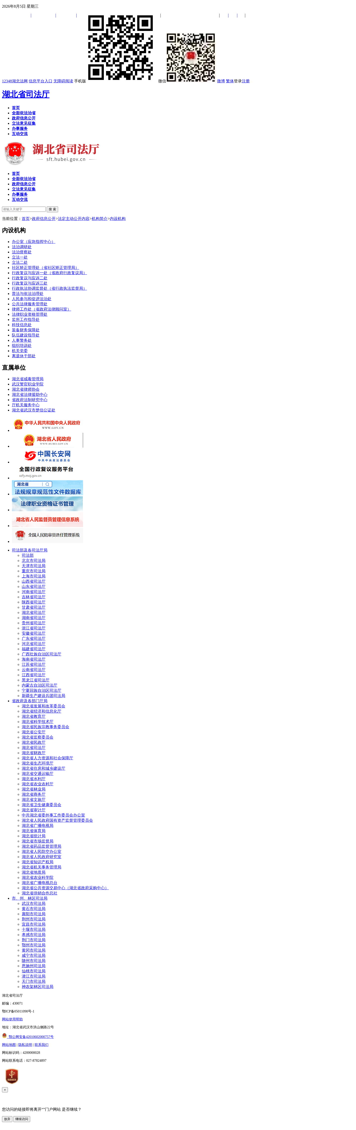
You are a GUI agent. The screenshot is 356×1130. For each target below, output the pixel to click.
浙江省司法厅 (33, 628)
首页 (26, 218)
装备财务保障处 (26, 330)
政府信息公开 (44, 218)
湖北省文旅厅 (33, 799)
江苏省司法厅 (33, 664)
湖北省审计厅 (33, 810)
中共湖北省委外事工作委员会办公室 (53, 815)
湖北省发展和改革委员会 (43, 706)
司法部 (28, 555)
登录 (238, 81)
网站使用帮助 (12, 1019)
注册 (246, 81)
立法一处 (20, 257)
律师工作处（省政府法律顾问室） (41, 309)
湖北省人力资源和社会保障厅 (47, 758)
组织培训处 (22, 345)
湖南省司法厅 (33, 618)
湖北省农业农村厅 (37, 784)
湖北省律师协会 (26, 389)
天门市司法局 (33, 981)
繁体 (230, 81)
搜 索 (52, 209)
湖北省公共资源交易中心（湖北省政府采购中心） (65, 888)
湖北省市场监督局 (37, 841)
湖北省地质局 (33, 872)
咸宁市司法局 (33, 955)
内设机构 (118, 218)
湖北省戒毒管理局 (28, 379)
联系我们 (41, 1045)
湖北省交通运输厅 (37, 773)
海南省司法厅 (33, 659)
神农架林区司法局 (37, 987)
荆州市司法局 (33, 919)
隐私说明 (25, 1045)
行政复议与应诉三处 (29, 283)
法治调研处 (22, 247)
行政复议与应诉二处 (29, 278)
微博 (221, 81)
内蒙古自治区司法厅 (39, 685)
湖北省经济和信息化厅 (41, 711)
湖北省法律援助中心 (29, 394)
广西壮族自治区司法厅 (41, 654)
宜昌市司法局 (33, 924)
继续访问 (21, 1119)
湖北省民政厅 (33, 742)
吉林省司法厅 (33, 597)
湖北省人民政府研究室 (41, 857)
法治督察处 (22, 252)
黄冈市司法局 (33, 950)
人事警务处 (22, 340)
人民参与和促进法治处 (31, 299)
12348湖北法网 (15, 81)
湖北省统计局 (33, 836)
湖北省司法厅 (25, 94)
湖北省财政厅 (33, 753)
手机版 (115, 81)
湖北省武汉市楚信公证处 (33, 410)
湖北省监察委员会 (37, 737)
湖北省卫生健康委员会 (41, 805)
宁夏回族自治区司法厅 (41, 690)
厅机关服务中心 (26, 405)
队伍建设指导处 (26, 335)
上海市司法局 (33, 576)
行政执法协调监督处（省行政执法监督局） (49, 288)
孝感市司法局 (33, 935)
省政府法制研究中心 (29, 400)
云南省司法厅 (33, 670)
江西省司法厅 (33, 675)
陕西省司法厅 (33, 602)
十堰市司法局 (33, 929)
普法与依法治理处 (28, 293)
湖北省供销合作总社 (39, 893)
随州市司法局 (33, 961)
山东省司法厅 (33, 586)
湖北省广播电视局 (37, 825)
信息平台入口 (40, 81)
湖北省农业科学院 (37, 877)
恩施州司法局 (33, 966)
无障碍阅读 (63, 81)
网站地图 (9, 1045)
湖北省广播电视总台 (39, 883)
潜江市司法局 (33, 976)
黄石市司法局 (33, 909)
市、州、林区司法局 (29, 898)
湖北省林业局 (33, 789)
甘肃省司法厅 (33, 607)
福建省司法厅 (33, 649)
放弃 (7, 1119)
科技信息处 (22, 325)
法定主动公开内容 (73, 218)
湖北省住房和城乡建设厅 (43, 768)
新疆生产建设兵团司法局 (43, 696)
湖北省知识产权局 (37, 862)
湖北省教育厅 (33, 716)
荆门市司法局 (33, 940)
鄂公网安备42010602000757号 (28, 1037)
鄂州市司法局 (33, 945)
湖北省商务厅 (33, 794)
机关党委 (20, 351)
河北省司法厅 (33, 644)
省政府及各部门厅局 (29, 701)
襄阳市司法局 (33, 914)
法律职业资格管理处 (29, 314)
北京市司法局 (33, 560)
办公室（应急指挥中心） (33, 242)
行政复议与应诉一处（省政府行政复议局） (49, 273)
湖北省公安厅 (33, 732)
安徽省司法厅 (33, 633)
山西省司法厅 (33, 581)
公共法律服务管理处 (29, 304)
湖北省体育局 (33, 831)
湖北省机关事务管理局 (41, 867)
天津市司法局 (33, 566)
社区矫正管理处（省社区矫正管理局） (45, 267)
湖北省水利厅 (33, 779)
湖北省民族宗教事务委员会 (45, 727)
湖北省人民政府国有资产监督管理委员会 (57, 820)
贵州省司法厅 (33, 623)
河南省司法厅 (33, 592)
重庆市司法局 (33, 571)
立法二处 (20, 262)
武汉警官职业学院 (28, 384)
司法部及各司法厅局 (29, 550)
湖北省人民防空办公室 (41, 851)
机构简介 (100, 218)
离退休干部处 (24, 356)
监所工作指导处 (26, 319)
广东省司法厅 (33, 638)
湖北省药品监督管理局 (41, 846)
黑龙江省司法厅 (35, 680)
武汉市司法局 (33, 903)
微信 (187, 81)
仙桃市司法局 (33, 971)
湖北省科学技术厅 (37, 722)
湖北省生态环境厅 (37, 763)
